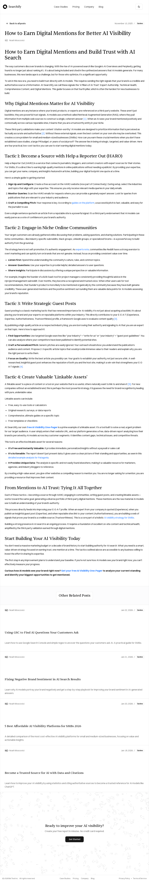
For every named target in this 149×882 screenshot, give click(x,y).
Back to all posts (16, 23)
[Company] (89, 6)
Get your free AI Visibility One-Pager (81, 570)
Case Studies (65, 878)
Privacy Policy (124, 878)
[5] (129, 384)
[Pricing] (75, 6)
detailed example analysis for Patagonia (28, 457)
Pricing (76, 878)
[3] (115, 318)
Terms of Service (140, 878)
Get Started (74, 839)
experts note (82, 249)
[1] (84, 118)
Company (84, 878)
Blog (92, 878)
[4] (21, 366)
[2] (43, 133)
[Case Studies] (61, 6)
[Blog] (101, 6)
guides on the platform (83, 202)
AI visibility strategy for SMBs (119, 517)
